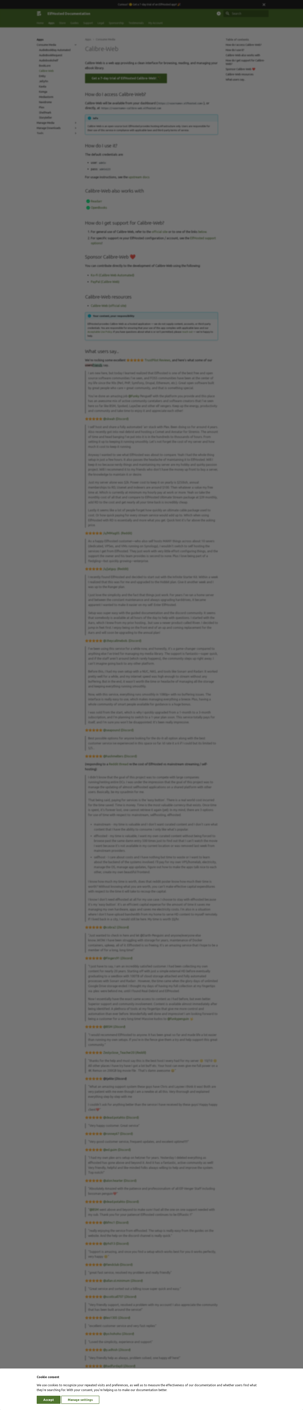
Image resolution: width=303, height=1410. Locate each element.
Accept (48, 1400)
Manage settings (80, 1400)
